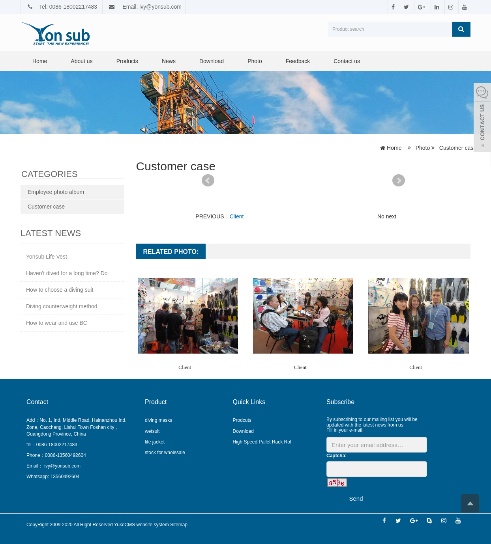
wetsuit (152, 431)
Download (211, 61)
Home (39, 61)
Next (398, 180)
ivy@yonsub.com (62, 466)
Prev (208, 180)
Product (156, 402)
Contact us (347, 61)
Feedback (298, 61)
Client (237, 216)
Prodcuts (242, 420)
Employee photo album (56, 192)
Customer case (457, 148)
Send (356, 498)
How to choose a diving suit (59, 290)
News (169, 61)
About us (81, 61)
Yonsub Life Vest (46, 256)
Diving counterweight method (61, 306)
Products (127, 61)
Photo (254, 61)
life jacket (155, 442)
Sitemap (178, 524)
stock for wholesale (165, 452)
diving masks (158, 420)
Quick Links (249, 402)
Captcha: (336, 455)
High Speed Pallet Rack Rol (262, 442)
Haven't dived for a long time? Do (67, 273)
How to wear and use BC (56, 323)
